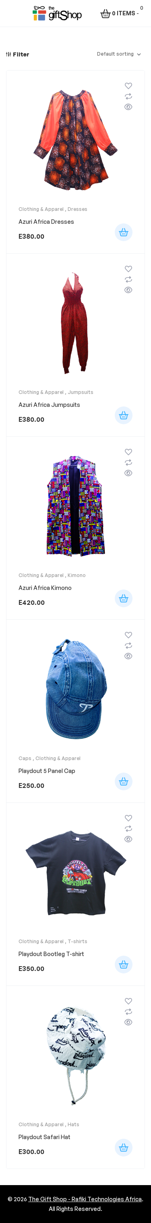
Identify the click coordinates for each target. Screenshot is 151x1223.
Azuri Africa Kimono (45, 587)
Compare (128, 96)
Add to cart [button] (123, 232)
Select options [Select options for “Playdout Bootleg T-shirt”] (123, 964)
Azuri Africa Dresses (46, 221)
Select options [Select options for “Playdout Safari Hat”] (123, 1147)
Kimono (77, 575)
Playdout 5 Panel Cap (47, 770)
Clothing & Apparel (41, 209)
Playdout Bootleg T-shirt (51, 953)
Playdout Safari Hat (44, 1136)
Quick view (128, 107)
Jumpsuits (80, 392)
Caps (25, 758)
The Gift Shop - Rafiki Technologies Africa (85, 1199)
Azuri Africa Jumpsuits (49, 404)
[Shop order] (119, 54)
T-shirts (77, 941)
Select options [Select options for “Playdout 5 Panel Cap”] (123, 781)
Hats (73, 1124)
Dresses (77, 209)
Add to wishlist (128, 86)
